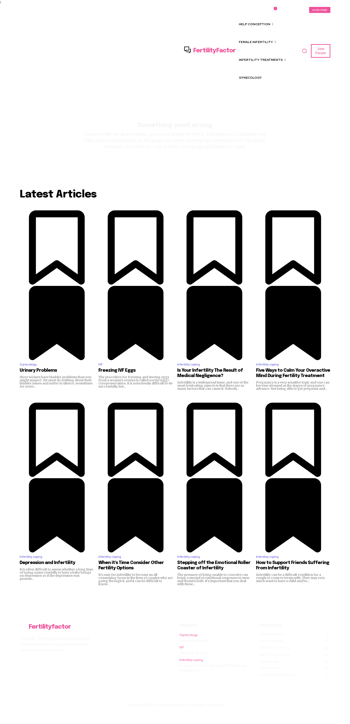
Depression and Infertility (47, 572)
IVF (101, 372)
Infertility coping (190, 372)
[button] (304, 51)
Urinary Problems (38, 379)
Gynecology (30, 372)
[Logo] (210, 51)
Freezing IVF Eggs (116, 379)
